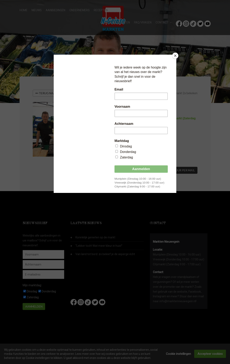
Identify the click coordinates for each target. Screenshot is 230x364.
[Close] (175, 56)
